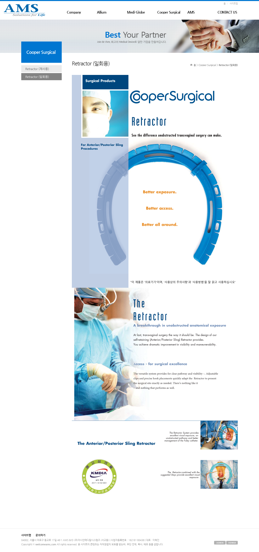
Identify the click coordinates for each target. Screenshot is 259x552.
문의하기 (40, 535)
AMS (191, 12)
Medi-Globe (136, 12)
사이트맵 (234, 3)
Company (74, 12)
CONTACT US (227, 12)
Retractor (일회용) (37, 76)
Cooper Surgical (168, 12)
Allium (101, 12)
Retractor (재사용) (37, 68)
